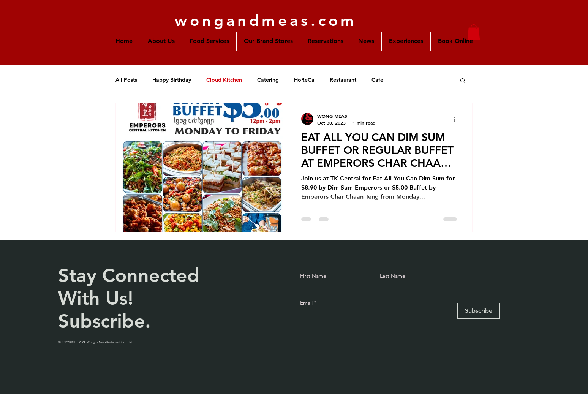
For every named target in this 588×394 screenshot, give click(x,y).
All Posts (126, 79)
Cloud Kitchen (224, 79)
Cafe (377, 79)
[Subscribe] (478, 311)
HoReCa (304, 79)
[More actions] (457, 118)
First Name (313, 275)
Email (307, 302)
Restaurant (343, 79)
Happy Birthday (171, 79)
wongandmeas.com (266, 20)
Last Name (392, 275)
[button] (268, 41)
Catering (268, 79)
